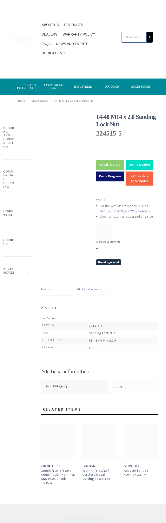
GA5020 (142, 206)
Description (49, 289)
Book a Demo (53, 53)
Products (73, 25)
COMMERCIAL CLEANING (54, 87)
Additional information (91, 289)
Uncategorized (39, 100)
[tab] (57, 290)
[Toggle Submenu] (18, 138)
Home (21, 100)
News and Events (72, 44)
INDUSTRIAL (83, 86)
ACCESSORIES (141, 86)
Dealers (49, 34)
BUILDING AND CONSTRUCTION (25, 87)
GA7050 (131, 211)
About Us (50, 25)
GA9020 (144, 211)
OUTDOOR (112, 86)
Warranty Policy (79, 34)
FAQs (46, 44)
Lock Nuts (119, 387)
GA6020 (105, 211)
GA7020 (118, 211)
